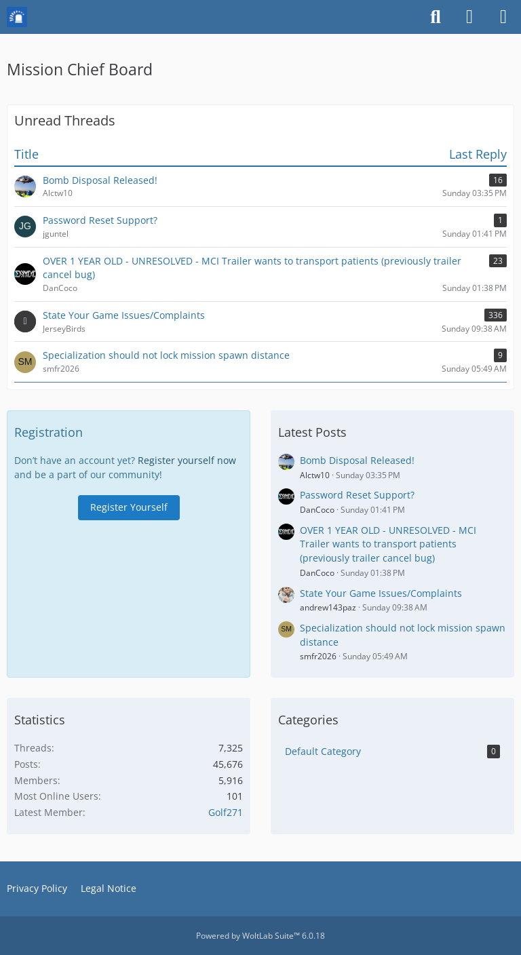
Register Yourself (129, 507)
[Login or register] (469, 17)
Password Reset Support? (357, 494)
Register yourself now (187, 460)
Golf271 (225, 812)
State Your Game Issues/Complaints (381, 593)
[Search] (435, 17)
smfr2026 (318, 656)
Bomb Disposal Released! (357, 460)
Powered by (260, 935)
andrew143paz (328, 607)
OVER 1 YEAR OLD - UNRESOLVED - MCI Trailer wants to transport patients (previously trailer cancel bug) (388, 544)
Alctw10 (315, 475)
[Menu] (503, 17)
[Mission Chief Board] (17, 17)
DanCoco (317, 509)
